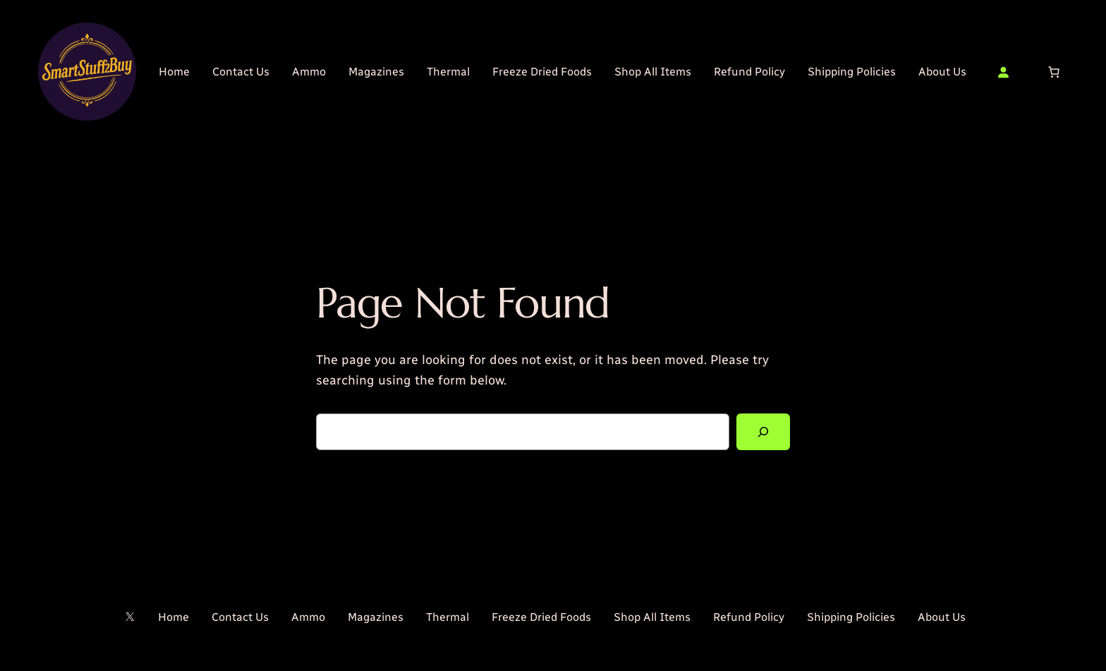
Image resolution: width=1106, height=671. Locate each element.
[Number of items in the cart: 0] (1054, 72)
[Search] (763, 431)
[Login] (1003, 72)
